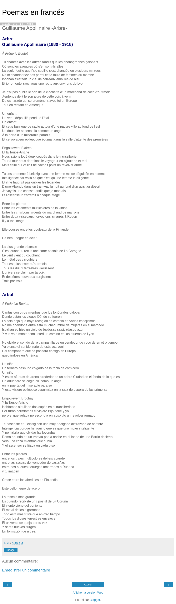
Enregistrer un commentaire (26, 570)
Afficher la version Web (88, 592)
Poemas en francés (33, 12)
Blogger (95, 599)
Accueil (88, 584)
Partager (10, 550)
